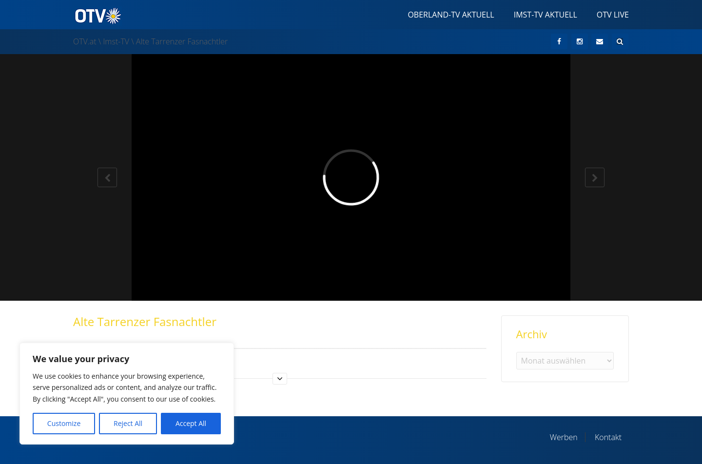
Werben (564, 437)
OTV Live (613, 14)
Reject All (128, 423)
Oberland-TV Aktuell (451, 14)
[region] (127, 394)
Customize (63, 423)
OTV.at (85, 41)
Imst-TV (116, 41)
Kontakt (608, 437)
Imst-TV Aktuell (545, 14)
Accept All (191, 423)
